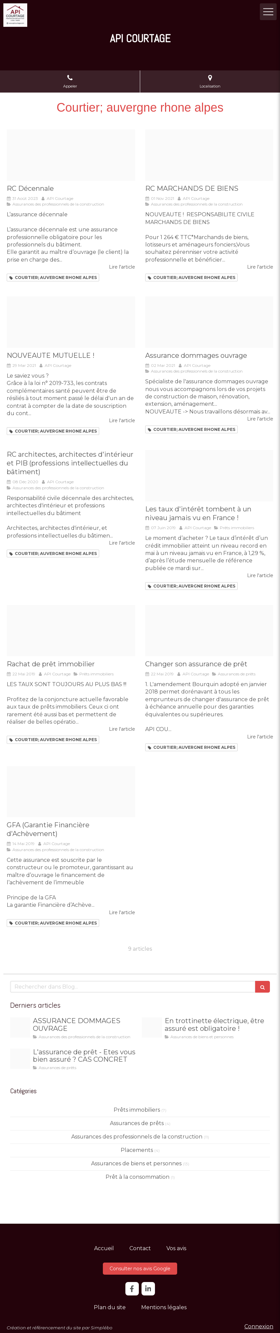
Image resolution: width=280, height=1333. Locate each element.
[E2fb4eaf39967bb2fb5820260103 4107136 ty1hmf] (152, 1027)
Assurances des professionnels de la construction (136, 1136)
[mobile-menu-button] (268, 11)
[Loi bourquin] (209, 630)
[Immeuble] (71, 792)
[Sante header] (71, 322)
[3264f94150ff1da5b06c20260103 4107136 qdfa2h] (20, 1027)
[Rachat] (71, 630)
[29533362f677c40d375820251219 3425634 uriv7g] (20, 1059)
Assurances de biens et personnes (136, 1163)
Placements (137, 1150)
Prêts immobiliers (137, 1110)
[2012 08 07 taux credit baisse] (209, 475)
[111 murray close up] (209, 155)
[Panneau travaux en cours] (209, 322)
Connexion (258, 1326)
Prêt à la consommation (137, 1177)
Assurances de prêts (137, 1123)
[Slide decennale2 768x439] (71, 155)
